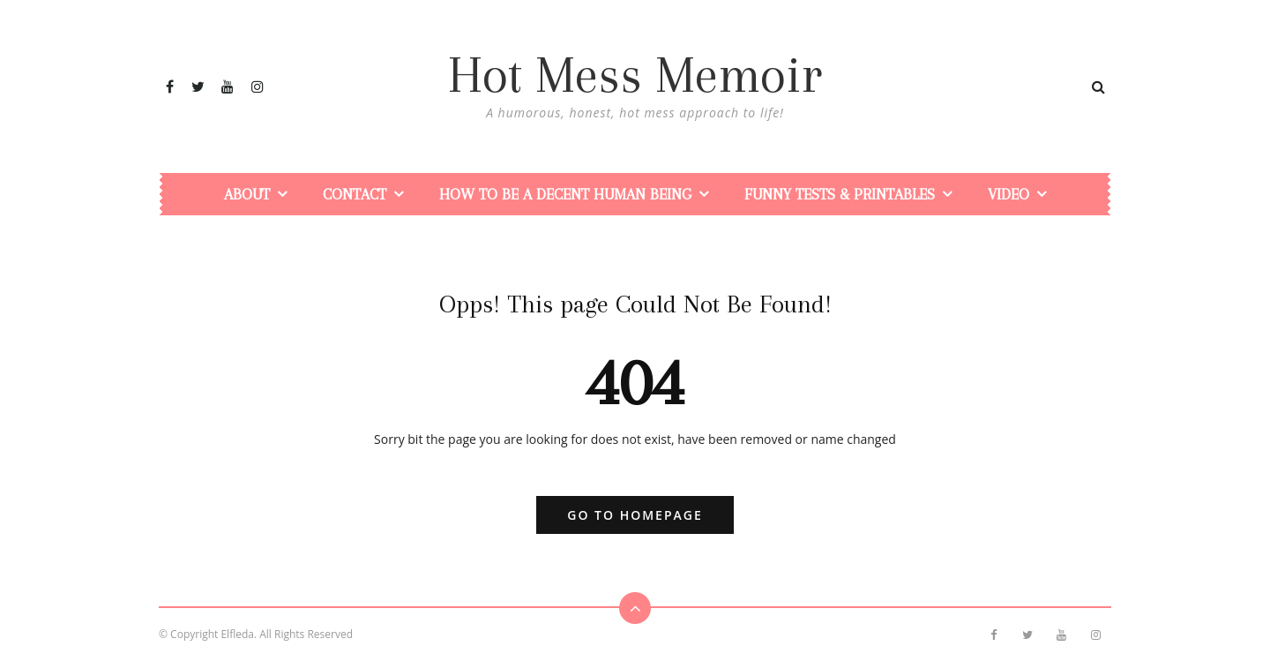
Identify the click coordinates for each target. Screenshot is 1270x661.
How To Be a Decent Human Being (565, 194)
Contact (354, 194)
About (247, 194)
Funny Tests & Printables (839, 194)
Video (1008, 194)
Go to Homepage (634, 515)
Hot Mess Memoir (635, 75)
